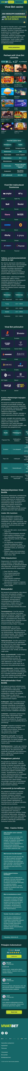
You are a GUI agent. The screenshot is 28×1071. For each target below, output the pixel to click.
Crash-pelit (17, 61)
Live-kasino (11, 61)
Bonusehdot (4, 1054)
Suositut (4, 62)
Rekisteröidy (19, 2)
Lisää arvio (14, 956)
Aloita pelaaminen (14, 47)
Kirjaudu (11, 2)
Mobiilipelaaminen (6, 1057)
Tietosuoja (4, 1048)
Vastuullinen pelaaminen (7, 1043)
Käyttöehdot (4, 1045)
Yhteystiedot (4, 1052)
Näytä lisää (14, 1012)
